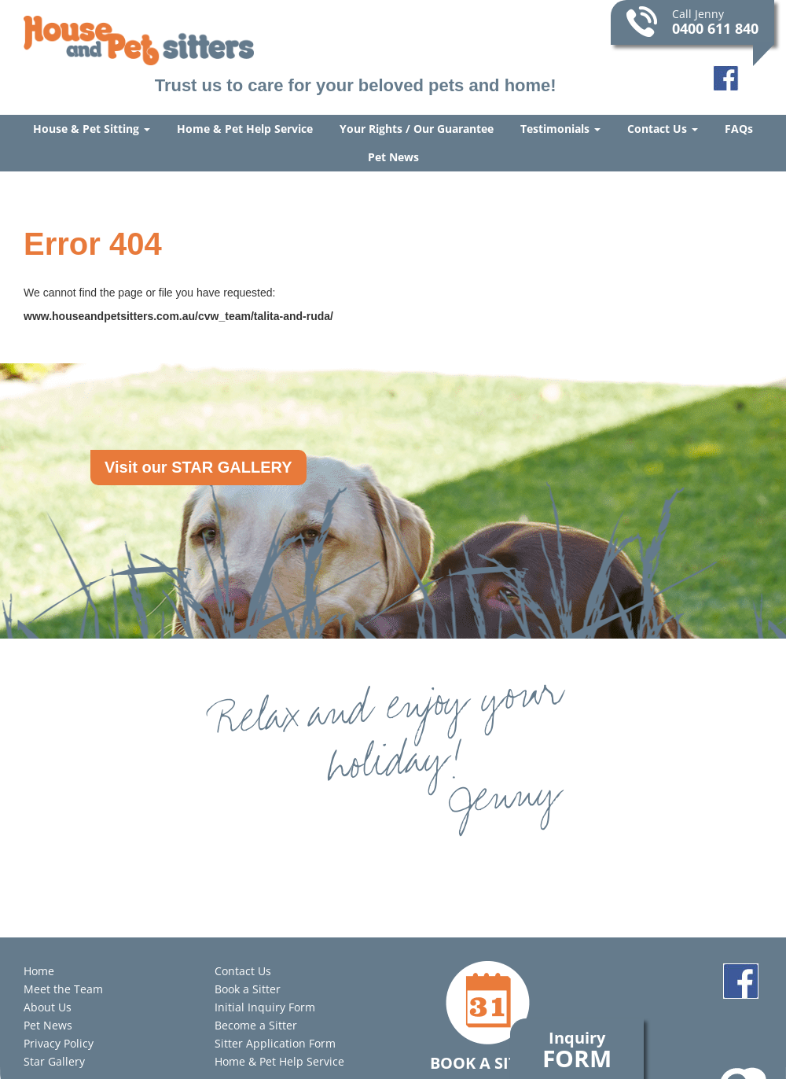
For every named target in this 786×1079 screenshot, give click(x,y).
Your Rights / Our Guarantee (417, 128)
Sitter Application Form (275, 1043)
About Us (48, 1007)
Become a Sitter (256, 1025)
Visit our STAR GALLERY (198, 467)
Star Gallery (54, 1061)
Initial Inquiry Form (265, 1007)
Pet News (393, 156)
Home (39, 970)
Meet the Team (63, 988)
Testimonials (560, 128)
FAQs (739, 128)
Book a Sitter (248, 988)
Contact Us (662, 128)
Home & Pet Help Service (245, 128)
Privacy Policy (59, 1043)
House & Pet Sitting (91, 128)
